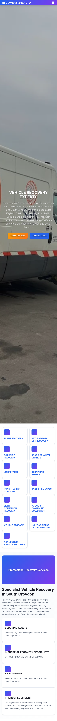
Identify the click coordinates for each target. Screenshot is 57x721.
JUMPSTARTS (11, 472)
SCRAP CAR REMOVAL (38, 473)
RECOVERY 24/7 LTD (16, 2)
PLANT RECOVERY (13, 438)
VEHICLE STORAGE (14, 525)
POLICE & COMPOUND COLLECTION (38, 508)
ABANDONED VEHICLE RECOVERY (14, 543)
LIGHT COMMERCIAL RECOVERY (11, 508)
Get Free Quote (40, 236)
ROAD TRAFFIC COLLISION (11, 490)
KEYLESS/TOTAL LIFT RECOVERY (40, 439)
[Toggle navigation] (53, 2)
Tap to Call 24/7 (17, 236)
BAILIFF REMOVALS (42, 489)
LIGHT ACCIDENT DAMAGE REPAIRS (41, 526)
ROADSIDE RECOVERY (10, 456)
